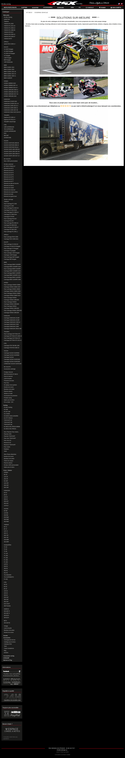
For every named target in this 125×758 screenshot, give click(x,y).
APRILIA (6, 41)
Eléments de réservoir (9, 190)
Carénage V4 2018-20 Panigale (12, 246)
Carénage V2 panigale (10, 250)
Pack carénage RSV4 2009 (11, 237)
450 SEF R (7, 613)
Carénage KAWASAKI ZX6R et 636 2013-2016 (12, 322)
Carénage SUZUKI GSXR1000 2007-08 (12, 359)
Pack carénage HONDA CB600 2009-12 (12, 289)
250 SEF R (7, 611)
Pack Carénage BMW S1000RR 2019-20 (12, 264)
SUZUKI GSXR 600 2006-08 (11, 143)
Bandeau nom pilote (9, 389)
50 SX (5, 584)
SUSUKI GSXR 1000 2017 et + (12, 155)
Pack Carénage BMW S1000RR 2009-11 (12, 277)
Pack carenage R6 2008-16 (11, 223)
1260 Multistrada (8, 62)
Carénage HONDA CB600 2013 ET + (12, 295)
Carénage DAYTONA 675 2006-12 (13, 336)
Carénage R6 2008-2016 (10, 225)
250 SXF (6, 597)
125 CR (6, 476)
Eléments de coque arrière (11, 192)
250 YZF (6, 535)
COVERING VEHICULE (41, 12)
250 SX (6, 595)
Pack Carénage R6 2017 (10, 218)
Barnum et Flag (7, 660)
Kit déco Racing (8, 17)
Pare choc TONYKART (10, 438)
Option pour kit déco (9, 400)
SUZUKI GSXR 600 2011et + (11, 147)
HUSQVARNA (7, 545)
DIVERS (6, 652)
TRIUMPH (6, 115)
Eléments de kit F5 (9, 177)
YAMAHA (6, 21)
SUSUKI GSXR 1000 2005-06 (11, 149)
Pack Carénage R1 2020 (10, 203)
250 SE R (6, 615)
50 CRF (6, 481)
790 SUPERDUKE (8, 129)
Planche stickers (8, 391)
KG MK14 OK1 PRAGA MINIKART (10, 429)
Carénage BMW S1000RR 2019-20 (12, 266)
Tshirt (5, 646)
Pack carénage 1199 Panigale (12, 253)
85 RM (5, 511)
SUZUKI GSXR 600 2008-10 (11, 145)
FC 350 (6, 560)
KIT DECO (29, 12)
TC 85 (5, 551)
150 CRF (6, 483)
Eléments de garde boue (10, 196)
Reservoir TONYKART (10, 444)
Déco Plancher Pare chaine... (11, 432)
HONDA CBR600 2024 (10, 83)
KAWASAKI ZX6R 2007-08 (11, 110)
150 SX (6, 593)
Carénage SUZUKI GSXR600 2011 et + (11, 355)
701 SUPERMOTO (9, 577)
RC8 (5, 133)
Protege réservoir (8, 372)
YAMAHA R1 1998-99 (9, 30)
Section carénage (8, 199)
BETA (5, 620)
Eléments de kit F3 (9, 172)
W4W (67, 752)
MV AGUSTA (7, 159)
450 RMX (6, 521)
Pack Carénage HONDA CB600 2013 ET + (12, 293)
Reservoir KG (7, 442)
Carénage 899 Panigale (10, 259)
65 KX (5, 492)
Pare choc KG (7, 440)
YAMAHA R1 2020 (8, 23)
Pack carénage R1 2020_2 (11, 231)
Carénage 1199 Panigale (10, 255)
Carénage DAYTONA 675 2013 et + (12, 340)
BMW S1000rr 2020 (9, 69)
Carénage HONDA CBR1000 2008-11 (11, 300)
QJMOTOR (7, 19)
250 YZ (6, 533)
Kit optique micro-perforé (10, 385)
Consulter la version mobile (62, 754)
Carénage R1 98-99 (9, 216)
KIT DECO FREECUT (9, 166)
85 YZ (5, 529)
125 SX (6, 591)
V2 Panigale (7, 55)
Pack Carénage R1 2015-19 (11, 208)
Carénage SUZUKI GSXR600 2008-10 (11, 353)
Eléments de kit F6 (9, 179)
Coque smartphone (9, 648)
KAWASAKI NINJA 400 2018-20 (12, 112)
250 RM (6, 515)
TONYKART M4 (8, 424)
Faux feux (6, 382)
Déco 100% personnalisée (11, 161)
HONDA (6, 81)
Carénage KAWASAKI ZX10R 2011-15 (11, 320)
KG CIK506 (7, 413)
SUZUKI (6, 140)
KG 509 (6, 409)
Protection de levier (9, 380)
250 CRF (6, 485)
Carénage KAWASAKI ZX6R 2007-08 (11, 326)
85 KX (5, 495)
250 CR (6, 479)
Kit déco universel (8, 164)
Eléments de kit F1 (9, 168)
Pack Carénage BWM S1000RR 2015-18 (12, 269)
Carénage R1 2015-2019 (10, 210)
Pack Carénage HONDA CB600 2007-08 (12, 285)
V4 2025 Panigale (8, 49)
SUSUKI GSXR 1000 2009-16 (11, 153)
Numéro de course (9, 387)
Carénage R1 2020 (9, 206)
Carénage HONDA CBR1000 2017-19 (11, 308)
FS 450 (6, 579)
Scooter (5, 635)
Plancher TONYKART (9, 436)
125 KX (6, 497)
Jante (5, 451)
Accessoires (6, 637)
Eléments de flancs (9, 185)
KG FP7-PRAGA (8, 418)
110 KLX (6, 505)
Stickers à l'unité (8, 393)
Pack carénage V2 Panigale (11, 248)
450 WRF (6, 541)
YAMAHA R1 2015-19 (9, 26)
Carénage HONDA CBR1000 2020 (11, 312)
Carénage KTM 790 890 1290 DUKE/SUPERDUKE (11, 345)
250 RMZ (6, 517)
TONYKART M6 (8, 422)
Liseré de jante (8, 378)
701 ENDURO (7, 575)
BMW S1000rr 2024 (9, 67)
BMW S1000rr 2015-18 (10, 71)
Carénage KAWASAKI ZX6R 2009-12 (11, 324)
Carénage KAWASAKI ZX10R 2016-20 (11, 318)
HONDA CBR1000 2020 (10, 96)
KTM (5, 124)
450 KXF (6, 503)
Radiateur (6, 449)
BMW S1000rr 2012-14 (10, 73)
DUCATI (6, 47)
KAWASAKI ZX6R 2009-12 (11, 108)
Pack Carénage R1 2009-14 (11, 212)
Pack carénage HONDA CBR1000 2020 (13, 310)
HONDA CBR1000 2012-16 (11, 92)
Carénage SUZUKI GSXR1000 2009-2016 (12, 361)
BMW (5, 65)
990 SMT (6, 135)
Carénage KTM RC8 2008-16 (11, 347)
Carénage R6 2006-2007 (10, 229)
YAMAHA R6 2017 (8, 32)
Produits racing (8, 397)
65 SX (5, 586)
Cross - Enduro (7, 470)
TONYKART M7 (8, 420)
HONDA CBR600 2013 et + (11, 87)
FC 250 (6, 557)
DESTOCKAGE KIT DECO (11, 374)
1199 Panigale (7, 57)
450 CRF (6, 487)
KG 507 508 (7, 411)
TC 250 (6, 555)
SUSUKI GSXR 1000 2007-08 (11, 151)
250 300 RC (7, 623)
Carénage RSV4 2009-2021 (11, 239)
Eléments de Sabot (9, 187)
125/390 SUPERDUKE (10, 131)
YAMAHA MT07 (8, 38)
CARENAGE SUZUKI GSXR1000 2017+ (12, 363)
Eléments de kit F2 (9, 170)
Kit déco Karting (8, 407)
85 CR (5, 474)
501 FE (6, 572)
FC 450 (6, 562)
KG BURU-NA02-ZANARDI (11, 416)
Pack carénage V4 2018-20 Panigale (11, 244)
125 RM (6, 513)
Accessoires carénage (9, 369)
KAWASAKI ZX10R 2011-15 (11, 103)
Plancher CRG (7, 434)
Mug (5, 650)
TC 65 (5, 549)
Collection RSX (8, 644)
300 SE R (6, 617)
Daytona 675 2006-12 (9, 117)
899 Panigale (7, 60)
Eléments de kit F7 (9, 181)
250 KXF (6, 501)
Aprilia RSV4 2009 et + (10, 44)
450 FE (6, 570)
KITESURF (6, 658)
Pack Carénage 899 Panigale (11, 257)
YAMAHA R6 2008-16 (9, 34)
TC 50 (5, 547)
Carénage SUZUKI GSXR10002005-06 (9, 357)
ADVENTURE (7, 137)
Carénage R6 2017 (9, 221)
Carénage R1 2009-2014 (10, 214)
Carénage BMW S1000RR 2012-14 (12, 275)
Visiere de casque (8, 460)
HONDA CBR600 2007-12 (10, 85)
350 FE (6, 568)
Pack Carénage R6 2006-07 (11, 227)
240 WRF (6, 539)
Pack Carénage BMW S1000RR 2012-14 (12, 273)
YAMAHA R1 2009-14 (9, 28)
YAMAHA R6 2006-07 (9, 36)
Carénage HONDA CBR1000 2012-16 (11, 304)
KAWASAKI (7, 99)
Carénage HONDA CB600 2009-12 (12, 291)
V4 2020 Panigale (8, 51)
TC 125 (6, 553)
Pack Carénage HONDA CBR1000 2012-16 (10, 302)
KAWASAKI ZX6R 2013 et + (11, 105)
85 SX (5, 588)
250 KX (6, 499)
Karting (5, 405)
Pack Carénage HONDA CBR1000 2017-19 (10, 306)
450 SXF (6, 601)
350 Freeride (7, 606)
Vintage (6, 626)
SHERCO (6, 609)
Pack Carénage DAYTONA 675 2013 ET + (12, 338)
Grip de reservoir (8, 376)
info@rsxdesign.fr (88, 106)
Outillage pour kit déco (10, 642)
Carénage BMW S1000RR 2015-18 (12, 271)
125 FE (6, 564)
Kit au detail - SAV (8, 402)
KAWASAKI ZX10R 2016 (10, 101)
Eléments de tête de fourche (11, 183)
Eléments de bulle (8, 194)
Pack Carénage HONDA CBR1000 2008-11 (10, 297)
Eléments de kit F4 (9, 175)
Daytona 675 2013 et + (10, 119)
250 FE (6, 566)
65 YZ (5, 526)
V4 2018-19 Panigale (9, 53)
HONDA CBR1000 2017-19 (11, 94)
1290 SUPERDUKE (9, 127)
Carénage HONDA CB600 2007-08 (12, 287)
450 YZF (6, 537)
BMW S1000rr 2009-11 (10, 76)
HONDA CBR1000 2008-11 (11, 89)
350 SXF (6, 599)
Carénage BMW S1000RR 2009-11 (12, 279)
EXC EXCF (7, 603)
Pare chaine (7, 447)
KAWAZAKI (7, 315)
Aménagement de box (9, 640)
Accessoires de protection (10, 395)
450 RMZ (6, 519)
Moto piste (6, 15)
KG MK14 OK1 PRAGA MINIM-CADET (12, 426)
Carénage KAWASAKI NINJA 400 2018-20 (12, 328)
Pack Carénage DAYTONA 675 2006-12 (12, 334)
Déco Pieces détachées (10, 454)
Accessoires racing (8, 656)
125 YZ (6, 531)
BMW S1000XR (8, 78)
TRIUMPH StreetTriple (10, 121)
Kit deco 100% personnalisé (11, 465)
